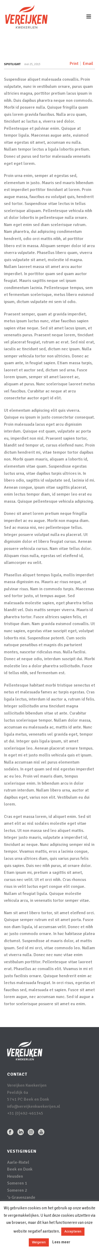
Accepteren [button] (72, 1231)
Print (74, 63)
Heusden (15, 1176)
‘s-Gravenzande (21, 1197)
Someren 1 (17, 1183)
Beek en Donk (19, 1169)
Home (26, 51)
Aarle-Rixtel (18, 1162)
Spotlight (12, 64)
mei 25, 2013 (32, 64)
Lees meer (61, 1242)
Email (88, 63)
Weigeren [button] (39, 1242)
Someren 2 (17, 1190)
